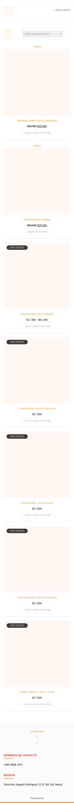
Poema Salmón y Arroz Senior (37, 691)
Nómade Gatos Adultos (37, 219)
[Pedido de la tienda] (42, 33)
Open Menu (62, 10)
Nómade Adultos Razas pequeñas (37, 120)
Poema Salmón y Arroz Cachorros (37, 597)
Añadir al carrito (37, 232)
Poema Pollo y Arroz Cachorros (37, 408)
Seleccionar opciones (37, 133)
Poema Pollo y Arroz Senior (37, 503)
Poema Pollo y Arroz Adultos (37, 313)
